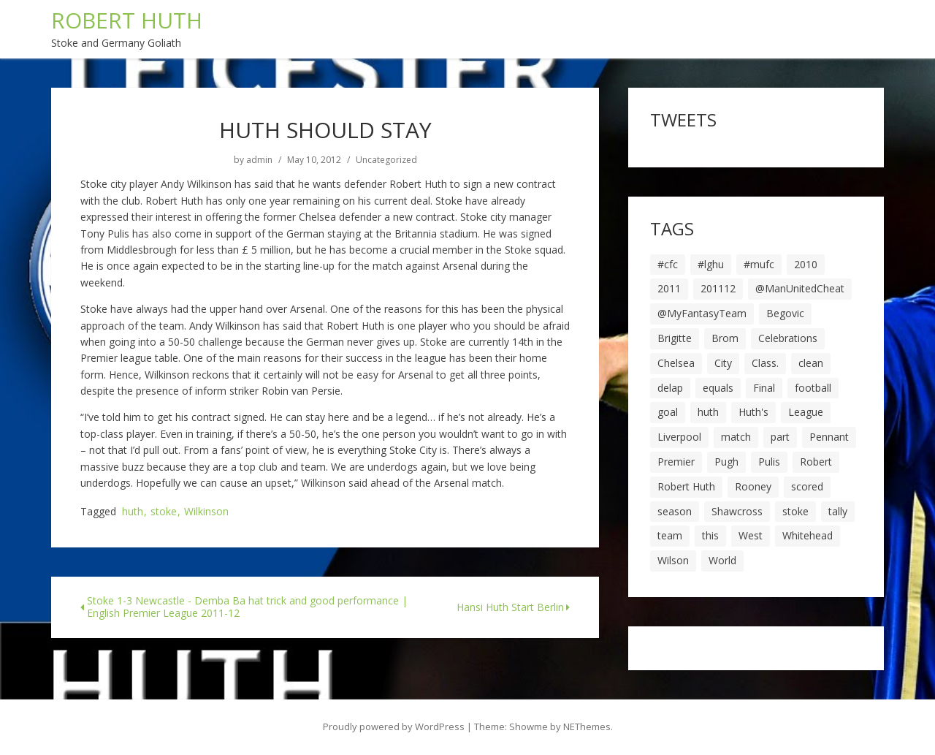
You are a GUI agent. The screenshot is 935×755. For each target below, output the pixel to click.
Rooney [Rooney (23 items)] (753, 486)
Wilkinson (206, 512)
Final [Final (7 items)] (764, 388)
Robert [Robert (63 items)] (816, 461)
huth (132, 512)
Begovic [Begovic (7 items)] (785, 313)
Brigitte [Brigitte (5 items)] (674, 338)
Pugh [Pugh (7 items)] (726, 461)
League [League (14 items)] (805, 412)
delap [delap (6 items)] (670, 388)
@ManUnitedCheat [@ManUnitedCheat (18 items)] (799, 288)
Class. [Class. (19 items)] (765, 363)
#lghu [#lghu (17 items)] (711, 264)
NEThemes (587, 726)
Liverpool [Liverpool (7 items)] (679, 437)
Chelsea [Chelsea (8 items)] (676, 363)
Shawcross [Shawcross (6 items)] (737, 511)
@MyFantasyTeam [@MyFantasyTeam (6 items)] (702, 313)
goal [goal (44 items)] (667, 412)
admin (259, 160)
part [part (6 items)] (780, 437)
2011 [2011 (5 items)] (669, 288)
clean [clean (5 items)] (810, 363)
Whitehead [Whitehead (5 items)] (807, 535)
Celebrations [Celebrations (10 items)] (787, 338)
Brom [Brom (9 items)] (725, 338)
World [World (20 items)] (722, 560)
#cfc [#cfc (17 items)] (667, 264)
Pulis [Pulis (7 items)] (769, 461)
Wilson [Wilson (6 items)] (673, 560)
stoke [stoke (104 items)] (795, 511)
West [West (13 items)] (751, 535)
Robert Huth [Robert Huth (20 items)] (686, 486)
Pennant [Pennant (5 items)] (829, 437)
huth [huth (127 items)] (708, 412)
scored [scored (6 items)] (807, 486)
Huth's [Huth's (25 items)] (753, 412)
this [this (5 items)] (710, 535)
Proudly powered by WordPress (394, 726)
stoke (163, 512)
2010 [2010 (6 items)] (805, 264)
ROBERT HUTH (126, 20)
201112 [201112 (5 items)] (718, 288)
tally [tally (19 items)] (837, 511)
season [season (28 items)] (674, 511)
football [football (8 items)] (813, 388)
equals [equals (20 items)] (718, 388)
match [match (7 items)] (736, 437)
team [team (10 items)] (669, 535)
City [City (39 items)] (723, 363)
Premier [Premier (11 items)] (676, 461)
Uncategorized (386, 160)
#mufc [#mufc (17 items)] (759, 264)
